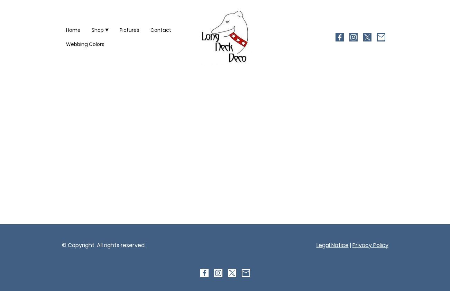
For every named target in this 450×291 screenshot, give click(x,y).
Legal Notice (332, 245)
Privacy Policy (370, 245)
